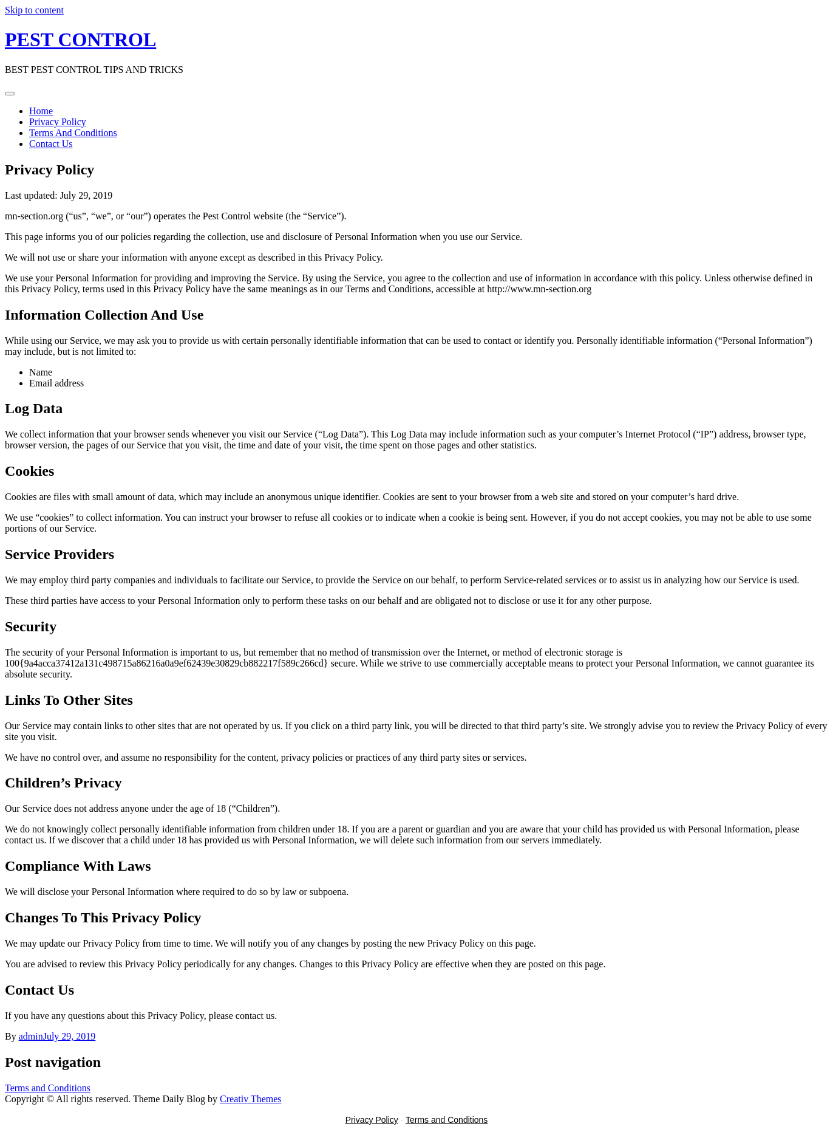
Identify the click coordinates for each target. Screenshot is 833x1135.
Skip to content (34, 10)
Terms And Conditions (73, 133)
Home (41, 111)
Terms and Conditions (47, 1088)
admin (31, 1036)
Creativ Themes (250, 1099)
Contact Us (51, 144)
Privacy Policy (57, 122)
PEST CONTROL (80, 39)
